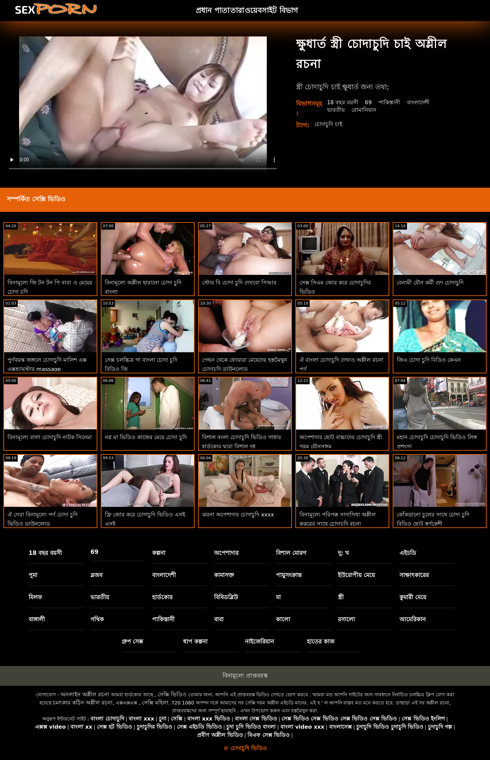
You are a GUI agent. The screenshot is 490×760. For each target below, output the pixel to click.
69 (368, 102)
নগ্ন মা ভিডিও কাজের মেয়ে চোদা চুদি (146, 437)
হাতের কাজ (320, 641)
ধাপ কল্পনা (195, 641)
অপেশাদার (226, 552)
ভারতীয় (336, 110)
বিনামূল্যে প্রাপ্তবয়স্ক (245, 675)
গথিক (97, 619)
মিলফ (35, 597)
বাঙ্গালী (37, 619)
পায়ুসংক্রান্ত (289, 575)
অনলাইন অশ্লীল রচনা (85, 694)
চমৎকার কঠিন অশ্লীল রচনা (83, 702)
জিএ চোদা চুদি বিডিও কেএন (429, 360)
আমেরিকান (412, 619)
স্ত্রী (341, 597)
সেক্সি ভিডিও (172, 694)
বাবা (219, 619)
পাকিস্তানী (390, 102)
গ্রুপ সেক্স (132, 641)
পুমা (33, 575)
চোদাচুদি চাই (328, 124)
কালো (283, 619)
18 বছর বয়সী (343, 102)
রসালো (346, 619)
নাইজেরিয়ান (259, 641)
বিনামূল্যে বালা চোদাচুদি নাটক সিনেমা (49, 437)
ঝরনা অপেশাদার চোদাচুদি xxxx (238, 514)
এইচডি (407, 552)
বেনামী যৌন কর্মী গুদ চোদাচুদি (430, 282)
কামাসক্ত (224, 575)
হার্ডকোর (162, 597)
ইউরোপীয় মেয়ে (356, 575)
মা (278, 597)
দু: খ (343, 552)
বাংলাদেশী (419, 102)
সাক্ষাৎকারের (414, 575)
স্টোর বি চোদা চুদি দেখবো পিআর (239, 282)
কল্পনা (158, 552)
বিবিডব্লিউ (226, 597)
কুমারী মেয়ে (412, 597)
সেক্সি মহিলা (155, 702)
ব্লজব (96, 575)
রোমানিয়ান (364, 110)
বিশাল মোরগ (291, 552)
